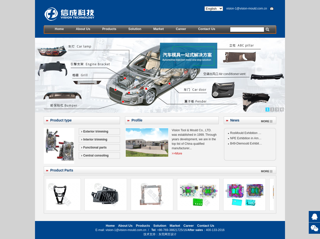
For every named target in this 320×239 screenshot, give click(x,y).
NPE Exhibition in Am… (246, 138)
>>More (177, 153)
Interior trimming (95, 139)
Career (181, 29)
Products (109, 29)
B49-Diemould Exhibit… (246, 143)
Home (59, 29)
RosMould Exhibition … (246, 133)
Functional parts (94, 147)
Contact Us (206, 29)
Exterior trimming (95, 131)
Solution (134, 29)
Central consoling (95, 155)
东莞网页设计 (167, 234)
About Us (83, 29)
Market (158, 29)
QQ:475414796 (314, 216)
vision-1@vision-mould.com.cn (246, 8)
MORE (266, 121)
